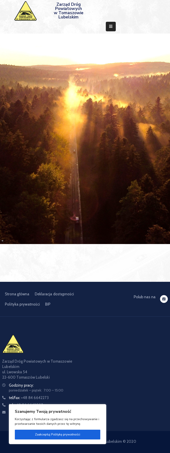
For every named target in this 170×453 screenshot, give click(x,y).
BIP (48, 304)
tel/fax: (29, 397)
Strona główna (17, 294)
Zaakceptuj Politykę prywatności (57, 434)
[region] (57, 424)
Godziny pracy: (21, 385)
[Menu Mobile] (111, 26)
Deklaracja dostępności (54, 294)
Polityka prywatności (22, 304)
